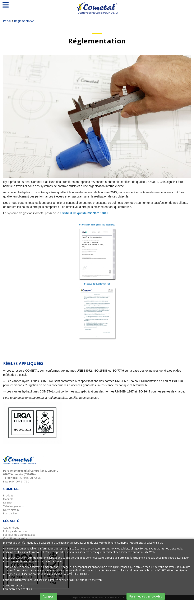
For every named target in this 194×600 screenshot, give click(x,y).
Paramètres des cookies (145, 596)
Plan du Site (10, 513)
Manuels (8, 499)
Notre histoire (11, 510)
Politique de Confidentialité (19, 535)
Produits (8, 495)
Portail (7, 21)
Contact (7, 503)
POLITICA (74, 580)
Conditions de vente (15, 538)
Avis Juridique (11, 527)
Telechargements (13, 506)
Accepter (49, 596)
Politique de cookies (15, 531)
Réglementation (24, 21)
